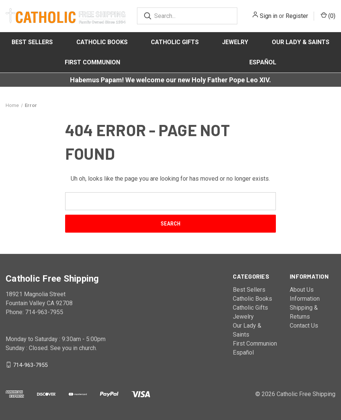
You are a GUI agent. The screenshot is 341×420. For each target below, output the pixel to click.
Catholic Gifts (175, 42)
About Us (302, 289)
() (328, 15)
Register (297, 15)
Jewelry (235, 42)
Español (262, 62)
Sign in (268, 15)
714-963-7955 (30, 364)
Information (305, 298)
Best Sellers (32, 42)
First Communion (92, 62)
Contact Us (304, 325)
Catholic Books (102, 42)
